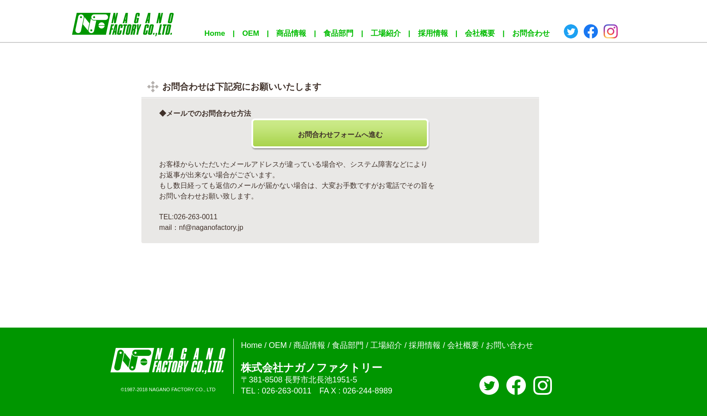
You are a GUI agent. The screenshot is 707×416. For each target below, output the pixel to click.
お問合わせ (531, 33)
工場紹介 (386, 33)
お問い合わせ (509, 345)
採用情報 (433, 33)
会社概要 (480, 33)
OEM (250, 33)
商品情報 (291, 33)
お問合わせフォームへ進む (340, 134)
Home (215, 33)
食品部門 (338, 33)
